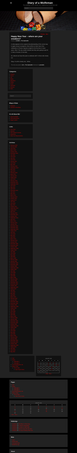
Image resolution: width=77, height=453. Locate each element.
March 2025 (13, 150)
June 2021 (12, 159)
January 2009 (13, 261)
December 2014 (14, 190)
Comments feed (16, 443)
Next (47, 34)
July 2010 (12, 232)
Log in (13, 439)
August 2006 (13, 308)
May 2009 (12, 255)
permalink (41, 64)
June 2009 (12, 253)
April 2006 (12, 314)
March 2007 (13, 296)
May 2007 (12, 293)
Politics (12, 82)
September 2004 (14, 345)
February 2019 (13, 172)
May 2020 (12, 164)
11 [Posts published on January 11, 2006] (48, 365)
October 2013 (13, 198)
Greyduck (12, 105)
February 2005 (13, 337)
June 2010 (12, 234)
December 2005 (14, 321)
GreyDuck (14, 424)
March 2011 (13, 221)
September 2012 (14, 208)
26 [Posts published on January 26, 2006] (51, 369)
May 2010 (12, 235)
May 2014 (12, 193)
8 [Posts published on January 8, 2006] (39, 365)
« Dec (46, 373)
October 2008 (13, 266)
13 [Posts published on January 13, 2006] (54, 365)
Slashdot (12, 131)
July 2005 (12, 329)
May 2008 (12, 274)
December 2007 (14, 282)
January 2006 (13, 319)
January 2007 (13, 300)
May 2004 (12, 351)
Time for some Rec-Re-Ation (25, 428)
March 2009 (13, 258)
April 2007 (12, 295)
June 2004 (12, 350)
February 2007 (13, 298)
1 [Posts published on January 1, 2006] (39, 362)
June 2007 (12, 292)
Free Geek (12, 129)
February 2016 (13, 180)
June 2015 (12, 185)
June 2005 (12, 330)
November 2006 (14, 303)
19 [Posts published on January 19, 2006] (51, 367)
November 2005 (14, 322)
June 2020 (12, 163)
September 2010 (14, 229)
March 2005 (13, 335)
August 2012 (13, 209)
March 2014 (13, 195)
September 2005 (14, 325)
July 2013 (12, 201)
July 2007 (12, 290)
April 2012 (12, 211)
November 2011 (14, 214)
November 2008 (14, 264)
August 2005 (13, 327)
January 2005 (13, 338)
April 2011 (12, 219)
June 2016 (12, 179)
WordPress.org (15, 444)
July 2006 (12, 309)
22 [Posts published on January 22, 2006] (39, 369)
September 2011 (14, 217)
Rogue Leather (13, 120)
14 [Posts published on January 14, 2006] (57, 365)
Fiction (13, 359)
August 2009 (13, 250)
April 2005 (12, 333)
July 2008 (12, 271)
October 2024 (13, 151)
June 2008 (12, 272)
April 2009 (12, 256)
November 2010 (14, 227)
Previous (42, 34)
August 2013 (13, 200)
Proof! (11, 84)
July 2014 (12, 192)
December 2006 (14, 301)
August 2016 (13, 177)
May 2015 (12, 187)
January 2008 (13, 280)
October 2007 (13, 285)
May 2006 (12, 313)
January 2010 (13, 242)
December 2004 (14, 340)
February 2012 (13, 213)
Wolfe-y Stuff (15, 366)
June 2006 (12, 311)
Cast (13, 358)
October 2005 (13, 324)
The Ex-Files (17, 367)
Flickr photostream (14, 118)
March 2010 (13, 238)
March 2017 (13, 174)
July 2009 (12, 251)
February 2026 (13, 145)
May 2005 (12, 332)
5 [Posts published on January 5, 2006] (51, 362)
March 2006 (13, 316)
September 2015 (14, 184)
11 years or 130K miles (24, 427)
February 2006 (13, 317)
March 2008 (13, 277)
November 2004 (14, 342)
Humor (12, 75)
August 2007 (13, 288)
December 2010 (14, 225)
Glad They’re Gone (19, 396)
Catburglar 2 (17, 363)
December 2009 (14, 243)
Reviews (12, 87)
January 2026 (13, 146)
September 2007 (14, 287)
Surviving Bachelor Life (17, 364)
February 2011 (13, 222)
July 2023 (12, 155)
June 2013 (12, 203)
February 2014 (13, 196)
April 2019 (12, 171)
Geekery (12, 74)
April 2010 (12, 237)
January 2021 (13, 161)
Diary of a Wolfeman (40, 2)
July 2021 (12, 158)
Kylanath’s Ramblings (15, 107)
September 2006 (14, 306)
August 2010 (13, 230)
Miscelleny (12, 80)
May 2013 (12, 204)
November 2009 (14, 245)
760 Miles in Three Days (24, 424)
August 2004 (13, 346)
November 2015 (14, 182)
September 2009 (14, 248)
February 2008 (13, 279)
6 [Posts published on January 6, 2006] (54, 362)
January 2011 (13, 224)
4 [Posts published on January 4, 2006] (48, 362)
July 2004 (12, 348)
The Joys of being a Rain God (26, 430)
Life (23, 64)
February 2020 (13, 166)
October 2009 (13, 246)
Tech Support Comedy (15, 132)
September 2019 (14, 167)
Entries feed (15, 441)
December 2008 (14, 263)
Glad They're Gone (19, 369)
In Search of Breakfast (24, 425)
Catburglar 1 (17, 361)
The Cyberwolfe (24, 40)
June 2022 (12, 156)
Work (11, 88)
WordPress (13, 134)
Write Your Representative (16, 135)
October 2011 (13, 216)
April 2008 (12, 275)
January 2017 (13, 175)
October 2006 (13, 304)
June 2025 (12, 148)
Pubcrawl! (12, 85)
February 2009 (13, 259)
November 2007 (14, 284)
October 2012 (13, 206)
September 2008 (14, 267)
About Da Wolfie (14, 116)
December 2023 (14, 153)
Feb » (50, 373)
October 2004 (13, 343)
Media (11, 79)
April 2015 (12, 188)
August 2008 (13, 269)
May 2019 (12, 169)
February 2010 (13, 240)
